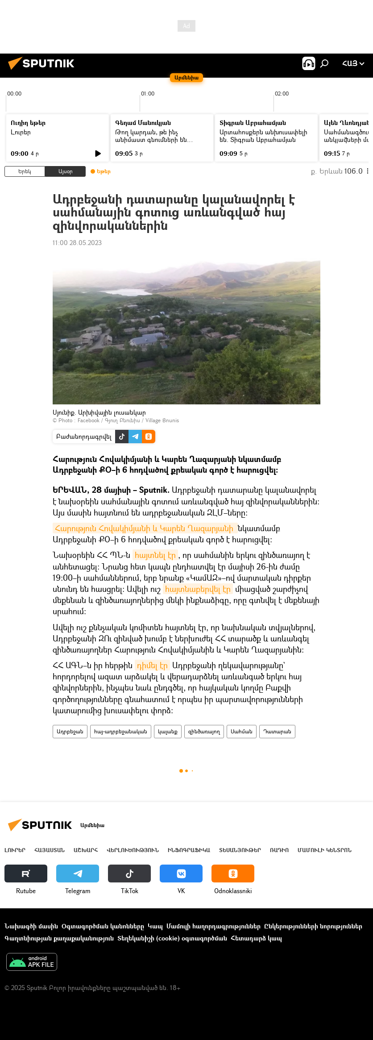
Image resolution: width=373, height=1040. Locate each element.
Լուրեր (21, 132)
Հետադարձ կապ (256, 938)
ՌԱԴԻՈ (279, 850)
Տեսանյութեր (240, 850)
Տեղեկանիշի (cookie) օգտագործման (172, 938)
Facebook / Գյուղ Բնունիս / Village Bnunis (128, 420)
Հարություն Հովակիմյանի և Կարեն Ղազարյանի (145, 528)
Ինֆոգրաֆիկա (189, 850)
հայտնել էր (155, 554)
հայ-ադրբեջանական (120, 731)
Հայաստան (49, 850)
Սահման (242, 731)
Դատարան (277, 731)
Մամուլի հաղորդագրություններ (213, 926)
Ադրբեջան (70, 731)
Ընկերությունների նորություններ (313, 926)
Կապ (155, 926)
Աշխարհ (86, 850)
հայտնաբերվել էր (198, 588)
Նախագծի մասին (31, 926)
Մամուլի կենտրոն (325, 850)
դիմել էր (152, 665)
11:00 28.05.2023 (77, 242)
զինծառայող (204, 731)
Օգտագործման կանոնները (103, 926)
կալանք (168, 731)
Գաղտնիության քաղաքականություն (59, 938)
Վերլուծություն (133, 850)
